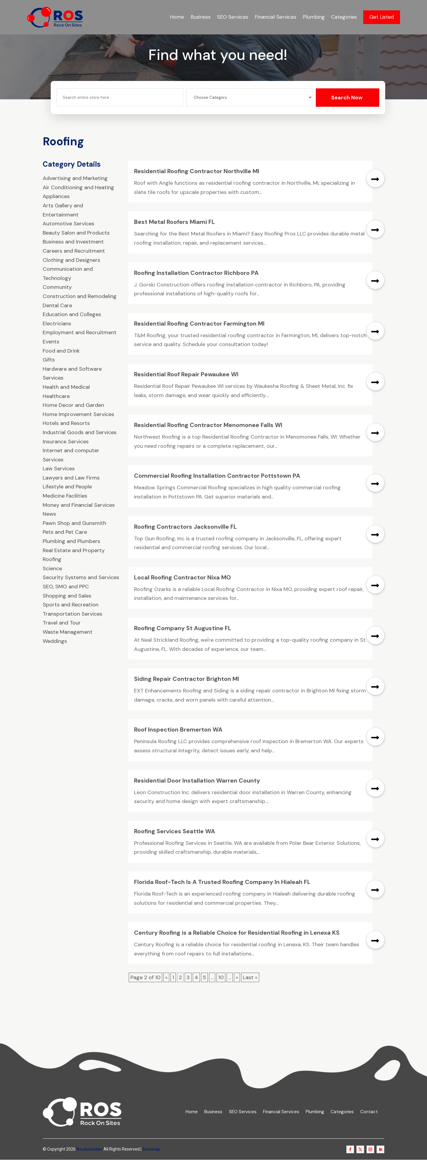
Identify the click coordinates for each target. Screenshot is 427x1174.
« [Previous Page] (166, 991)
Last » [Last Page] (250, 991)
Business (201, 17)
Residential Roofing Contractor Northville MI (196, 185)
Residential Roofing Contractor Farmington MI (199, 338)
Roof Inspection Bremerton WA (178, 744)
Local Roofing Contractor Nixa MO (182, 592)
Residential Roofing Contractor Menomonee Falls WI (208, 439)
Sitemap (151, 1163)
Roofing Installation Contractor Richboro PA (196, 287)
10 (221, 991)
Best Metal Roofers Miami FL (174, 236)
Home (177, 17)
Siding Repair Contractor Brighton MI (186, 693)
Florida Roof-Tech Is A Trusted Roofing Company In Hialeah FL (222, 896)
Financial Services (275, 17)
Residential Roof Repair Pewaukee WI (186, 389)
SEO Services (232, 17)
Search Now (347, 112)
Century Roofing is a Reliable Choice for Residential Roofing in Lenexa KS (237, 947)
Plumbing (314, 17)
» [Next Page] (237, 991)
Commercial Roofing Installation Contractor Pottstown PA (217, 490)
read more (375, 193)
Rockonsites (90, 1163)
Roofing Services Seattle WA (174, 846)
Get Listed (381, 17)
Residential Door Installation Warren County (197, 795)
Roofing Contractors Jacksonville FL (185, 541)
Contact (369, 1126)
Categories (344, 17)
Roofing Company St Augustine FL (182, 642)
